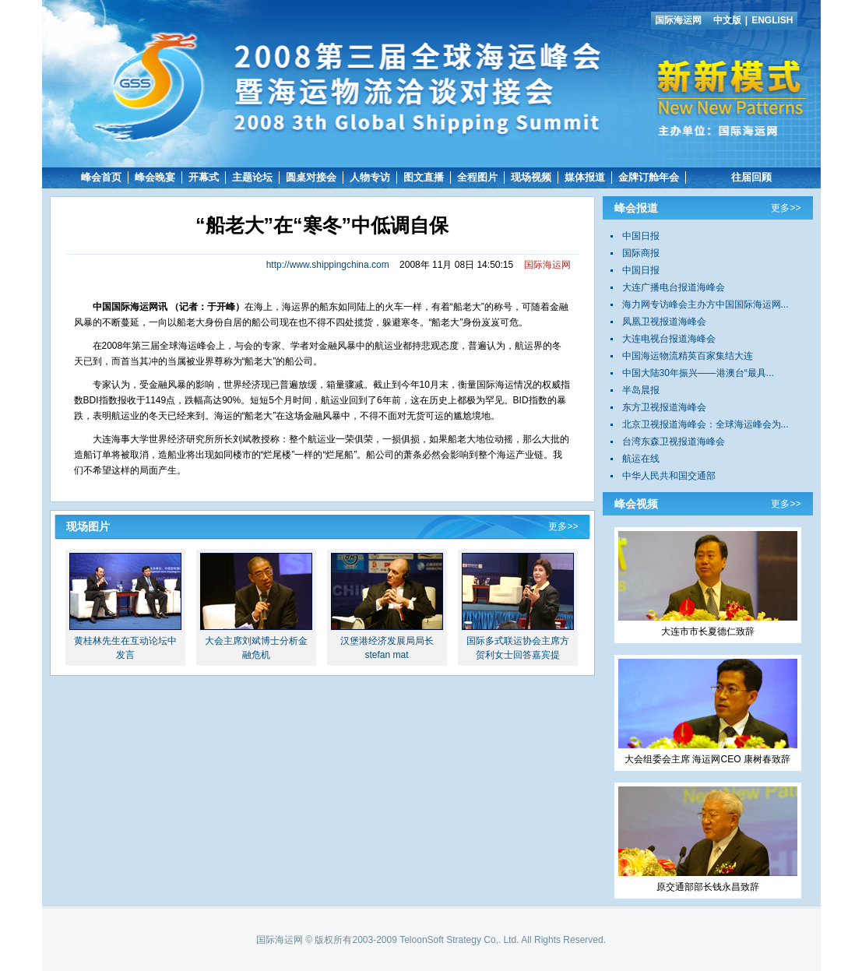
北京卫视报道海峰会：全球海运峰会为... (705, 424)
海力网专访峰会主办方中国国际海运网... (705, 304)
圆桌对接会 (311, 177)
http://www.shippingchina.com (327, 264)
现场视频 (531, 177)
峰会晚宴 (155, 177)
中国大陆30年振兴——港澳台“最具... (698, 373)
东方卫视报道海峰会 (664, 407)
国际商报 (641, 253)
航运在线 (641, 458)
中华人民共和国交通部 (669, 475)
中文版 (727, 20)
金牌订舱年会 (648, 177)
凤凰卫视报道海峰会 (664, 321)
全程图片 (477, 177)
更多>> (563, 526)
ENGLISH (772, 20)
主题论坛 (252, 177)
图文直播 (423, 177)
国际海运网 (678, 20)
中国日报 (641, 235)
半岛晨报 (641, 390)
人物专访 (370, 177)
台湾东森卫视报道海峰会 (673, 441)
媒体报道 (585, 177)
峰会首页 (101, 177)
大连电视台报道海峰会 (669, 338)
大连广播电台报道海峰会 (673, 287)
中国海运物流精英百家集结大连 (687, 355)
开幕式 (203, 177)
